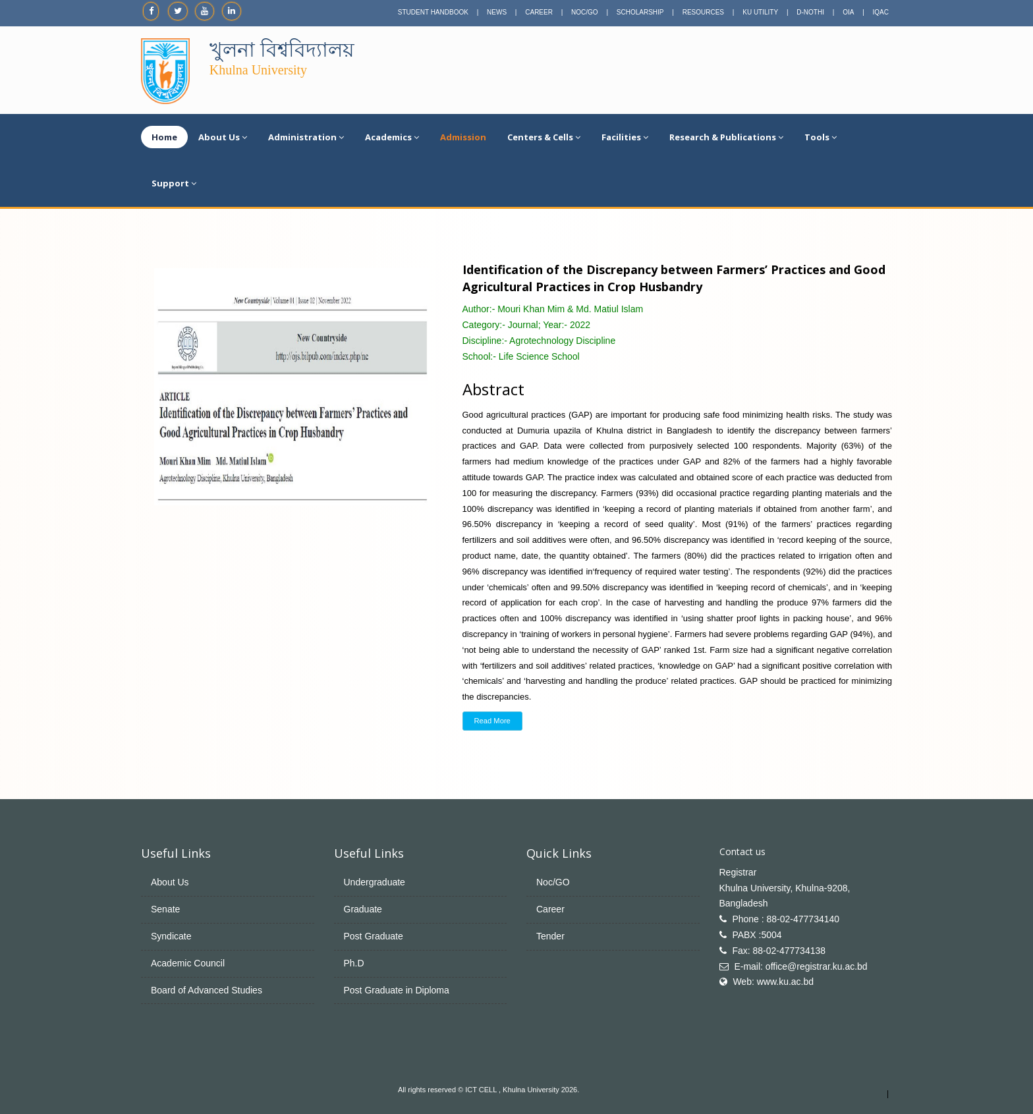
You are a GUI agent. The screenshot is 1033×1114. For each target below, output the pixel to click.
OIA (848, 12)
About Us (222, 137)
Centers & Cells (543, 137)
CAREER (539, 12)
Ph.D (354, 963)
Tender (550, 936)
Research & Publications (726, 137)
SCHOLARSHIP (640, 12)
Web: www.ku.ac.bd (773, 981)
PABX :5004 (756, 935)
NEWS (497, 12)
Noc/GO (553, 882)
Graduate (363, 909)
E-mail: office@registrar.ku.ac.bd (800, 966)
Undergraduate (374, 882)
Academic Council (188, 963)
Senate (165, 909)
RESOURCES (703, 12)
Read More (492, 721)
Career (550, 909)
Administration (306, 137)
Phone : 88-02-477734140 (785, 919)
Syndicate (171, 936)
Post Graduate (373, 936)
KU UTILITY (760, 12)
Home (164, 137)
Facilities (624, 137)
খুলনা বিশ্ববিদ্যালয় (281, 50)
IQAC (881, 12)
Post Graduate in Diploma (396, 990)
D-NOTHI (810, 12)
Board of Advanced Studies (206, 990)
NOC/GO (584, 12)
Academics (392, 137)
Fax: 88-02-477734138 (778, 950)
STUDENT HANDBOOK (433, 12)
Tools (820, 137)
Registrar (738, 872)
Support (174, 183)
